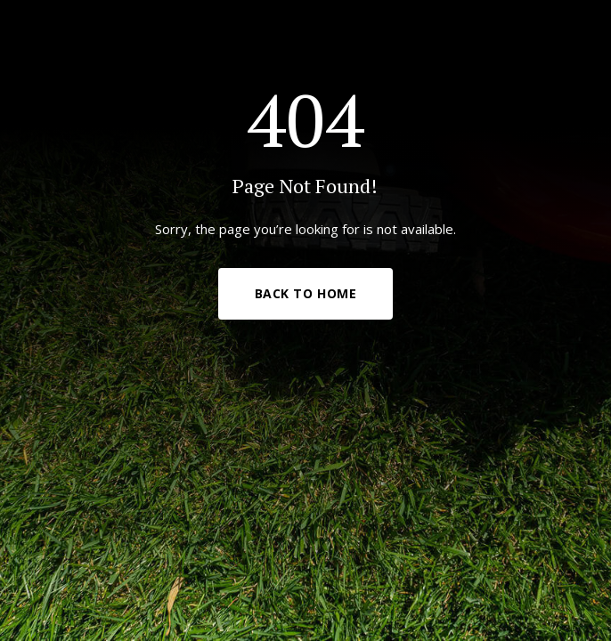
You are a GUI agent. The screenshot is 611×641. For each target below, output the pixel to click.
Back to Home (306, 293)
